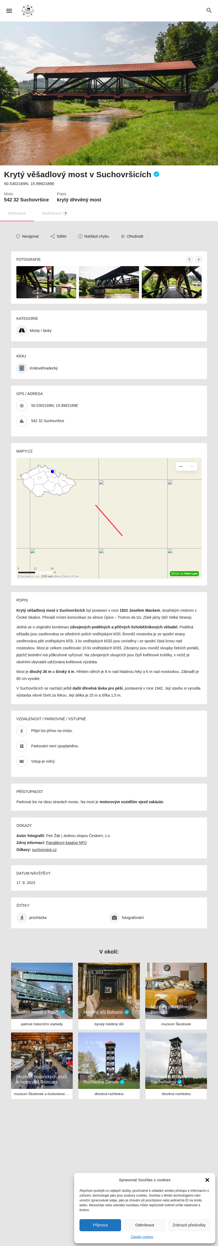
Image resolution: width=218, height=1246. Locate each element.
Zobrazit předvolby (189, 1225)
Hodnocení (55, 213)
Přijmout (100, 1225)
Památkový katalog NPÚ (66, 843)
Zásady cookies (142, 1237)
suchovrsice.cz (44, 849)
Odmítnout (144, 1225)
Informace (17, 213)
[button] (207, 1180)
